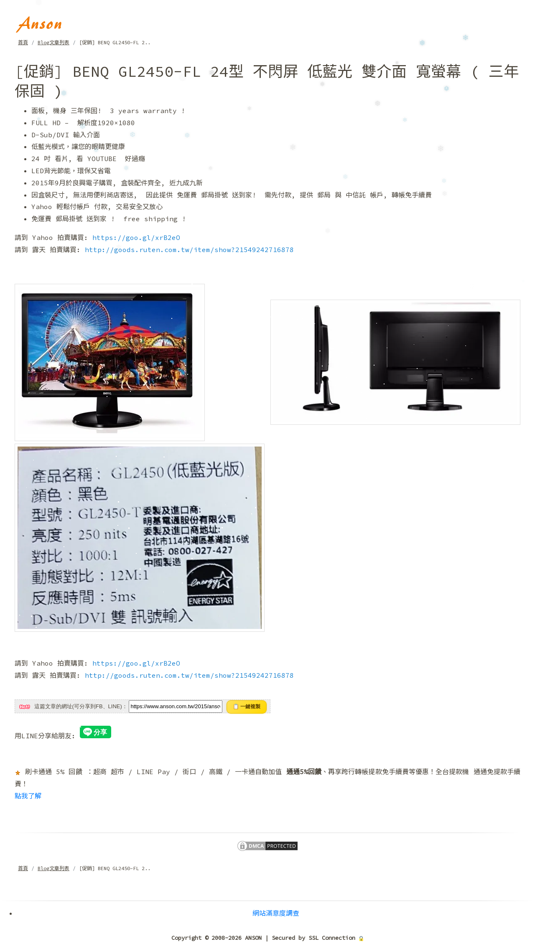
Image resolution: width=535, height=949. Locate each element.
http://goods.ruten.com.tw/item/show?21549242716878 (189, 249)
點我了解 (28, 796)
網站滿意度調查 (275, 913)
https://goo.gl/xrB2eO (136, 237)
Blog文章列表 (53, 42)
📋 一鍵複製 (246, 706)
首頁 (23, 42)
